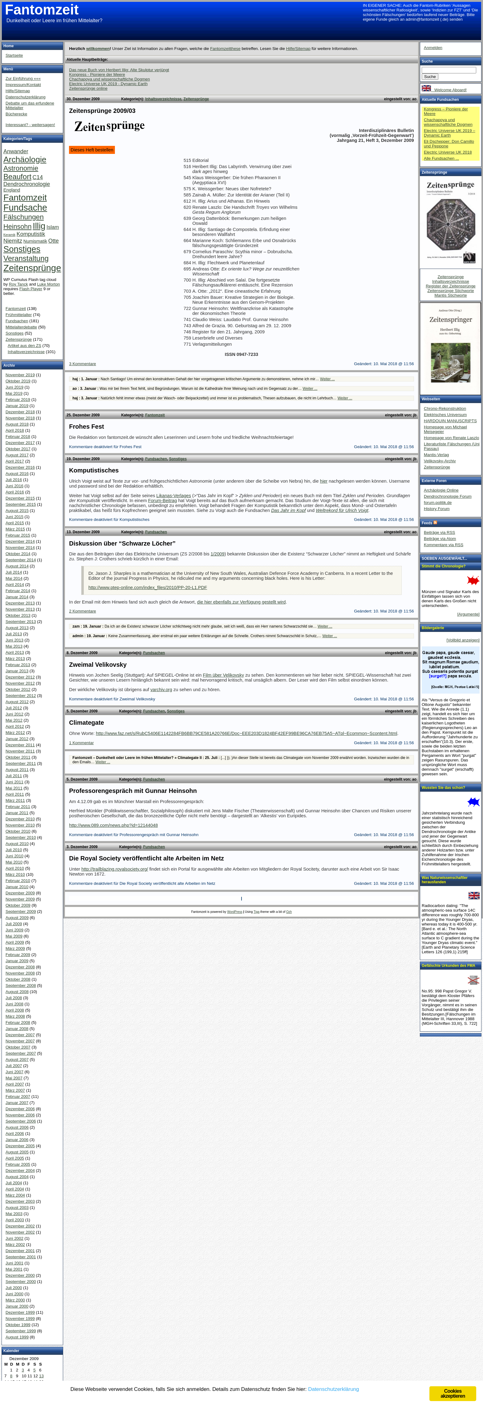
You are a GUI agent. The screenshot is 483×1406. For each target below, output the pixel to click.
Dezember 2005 (20, 1146)
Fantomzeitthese (225, 48)
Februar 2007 (18, 1096)
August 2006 (17, 1127)
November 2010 (20, 825)
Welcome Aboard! (444, 90)
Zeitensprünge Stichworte (450, 290)
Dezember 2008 (20, 967)
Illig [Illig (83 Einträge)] (39, 226)
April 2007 (15, 1084)
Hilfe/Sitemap (298, 48)
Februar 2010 (18, 880)
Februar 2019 (18, 399)
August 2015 (17, 510)
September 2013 (21, 621)
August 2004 (17, 1176)
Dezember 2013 (20, 603)
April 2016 (15, 492)
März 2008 (15, 1016)
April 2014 (15, 584)
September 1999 (21, 1331)
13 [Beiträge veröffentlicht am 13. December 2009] (41, 1376)
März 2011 (15, 800)
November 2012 (20, 683)
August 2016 (17, 473)
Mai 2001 (14, 1269)
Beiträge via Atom (440, 538)
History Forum (437, 508)
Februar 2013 (18, 664)
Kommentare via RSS (443, 544)
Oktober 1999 (18, 1324)
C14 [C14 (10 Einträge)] (38, 177)
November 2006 (20, 1115)
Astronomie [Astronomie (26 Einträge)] (20, 168)
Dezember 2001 (20, 1250)
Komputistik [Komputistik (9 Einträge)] (31, 234)
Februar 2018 (18, 436)
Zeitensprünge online (88, 88)
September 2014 (21, 560)
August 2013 (17, 627)
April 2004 (15, 1189)
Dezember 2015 (20, 498)
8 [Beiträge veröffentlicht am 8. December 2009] (11, 1376)
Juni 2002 (14, 1238)
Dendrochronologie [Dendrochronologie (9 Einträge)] (26, 184)
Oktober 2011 (18, 757)
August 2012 (17, 701)
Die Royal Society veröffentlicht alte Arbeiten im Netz (146, 858)
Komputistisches (94, 470)
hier (323, 481)
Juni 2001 (14, 1263)
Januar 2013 (17, 671)
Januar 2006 (17, 1139)
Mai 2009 (14, 936)
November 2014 (20, 547)
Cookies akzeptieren (452, 1394)
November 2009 (20, 899)
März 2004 (15, 1195)
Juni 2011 (14, 782)
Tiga (256, 911)
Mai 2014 (14, 578)
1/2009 (218, 553)
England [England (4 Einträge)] (11, 190)
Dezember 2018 (20, 412)
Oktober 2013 (18, 615)
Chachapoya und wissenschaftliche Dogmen (109, 79)
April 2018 (15, 430)
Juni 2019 (14, 387)
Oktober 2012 (18, 689)
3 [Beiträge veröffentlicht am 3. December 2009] (23, 1370)
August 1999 (17, 1337)
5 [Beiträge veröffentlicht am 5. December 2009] (34, 1370)
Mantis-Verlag (436, 454)
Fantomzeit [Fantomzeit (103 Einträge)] (25, 197)
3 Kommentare (82, 363)
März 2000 (15, 1300)
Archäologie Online (441, 490)
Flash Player (30, 289)
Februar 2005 (18, 1164)
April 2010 (15, 868)
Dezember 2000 (20, 1275)
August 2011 (17, 769)
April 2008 (15, 1010)
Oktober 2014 (18, 553)
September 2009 (21, 911)
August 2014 (17, 566)
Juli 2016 (14, 479)
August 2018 (17, 424)
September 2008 (21, 985)
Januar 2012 (17, 738)
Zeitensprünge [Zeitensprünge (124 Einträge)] (32, 268)
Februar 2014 (18, 590)
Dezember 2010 (20, 819)
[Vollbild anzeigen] (463, 640)
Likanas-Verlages (173, 495)
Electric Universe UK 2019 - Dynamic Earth (108, 83)
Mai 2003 (14, 1213)
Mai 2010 (14, 862)
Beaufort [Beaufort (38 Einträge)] (17, 176)
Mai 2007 (14, 1078)
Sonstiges (178, 459)
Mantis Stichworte (450, 295)
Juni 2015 (14, 516)
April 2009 (15, 942)
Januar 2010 (17, 886)
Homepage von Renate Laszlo (451, 437)
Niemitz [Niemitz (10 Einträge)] (12, 240)
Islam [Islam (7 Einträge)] (53, 227)
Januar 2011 (17, 812)
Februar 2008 (18, 1022)
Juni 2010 (14, 856)
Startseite (14, 55)
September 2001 (21, 1257)
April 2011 (15, 794)
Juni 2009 (14, 930)
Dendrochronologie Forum (448, 496)
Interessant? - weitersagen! (30, 124)
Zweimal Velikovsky (98, 664)
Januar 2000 (17, 1306)
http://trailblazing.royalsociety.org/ (114, 869)
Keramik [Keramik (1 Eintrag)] (9, 235)
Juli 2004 (14, 1183)
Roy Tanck (18, 284)
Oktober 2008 (18, 979)
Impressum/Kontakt (23, 84)
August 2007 (17, 1059)
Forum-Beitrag (162, 500)
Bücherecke (16, 114)
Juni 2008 (14, 1004)
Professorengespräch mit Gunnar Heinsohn (133, 790)
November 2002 (20, 1232)
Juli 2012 (14, 708)
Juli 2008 (14, 998)
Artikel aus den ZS (24, 345)
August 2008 (17, 991)
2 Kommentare (82, 611)
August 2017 (17, 455)
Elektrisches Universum (445, 414)
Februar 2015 (18, 535)
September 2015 (21, 504)
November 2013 (20, 609)
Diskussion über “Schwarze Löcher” (122, 543)
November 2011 (20, 751)
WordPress (234, 911)
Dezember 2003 (20, 1201)
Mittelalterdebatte (21, 327)
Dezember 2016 (20, 467)
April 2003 (15, 1220)
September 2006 (21, 1121)
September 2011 (21, 763)
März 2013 (15, 658)
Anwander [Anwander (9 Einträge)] (15, 151)
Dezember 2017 (20, 442)
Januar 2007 (17, 1102)
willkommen (98, 48)
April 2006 (15, 1133)
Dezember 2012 (20, 677)
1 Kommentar (81, 742)
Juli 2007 (14, 1065)
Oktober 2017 (18, 449)
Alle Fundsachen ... (441, 158)
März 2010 (15, 874)
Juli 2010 (14, 849)
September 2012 (21, 695)
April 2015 (15, 523)
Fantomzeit (42, 10)
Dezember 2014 (20, 541)
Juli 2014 (14, 572)
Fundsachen (156, 459)
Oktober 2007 (18, 1047)
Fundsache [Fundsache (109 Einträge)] (25, 207)
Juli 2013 (14, 634)
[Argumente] (468, 614)
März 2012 (15, 732)
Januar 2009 (17, 961)
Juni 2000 (14, 1294)
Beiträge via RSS (439, 532)
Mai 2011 (14, 788)
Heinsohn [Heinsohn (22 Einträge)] (17, 226)
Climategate (86, 722)
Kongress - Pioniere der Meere (97, 74)
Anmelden (433, 47)
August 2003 (17, 1207)
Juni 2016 (14, 486)
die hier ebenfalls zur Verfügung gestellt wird (241, 602)
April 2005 (15, 1158)
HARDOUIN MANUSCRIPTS (450, 421)
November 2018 (20, 418)
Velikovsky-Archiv (440, 461)
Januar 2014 (17, 597)
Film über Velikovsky (223, 675)
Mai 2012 (14, 720)
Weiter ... (327, 379)
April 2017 (15, 461)
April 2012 (15, 726)
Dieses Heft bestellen (92, 149)
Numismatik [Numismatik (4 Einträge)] (35, 241)
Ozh (289, 911)
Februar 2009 (18, 954)
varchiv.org (161, 689)
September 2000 (21, 1281)
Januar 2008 (17, 1028)
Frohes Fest (86, 426)
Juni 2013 (14, 640)
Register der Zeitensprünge (451, 286)
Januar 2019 (17, 405)
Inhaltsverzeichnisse (163, 99)
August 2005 (17, 1152)
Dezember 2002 (20, 1226)
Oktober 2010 (18, 831)
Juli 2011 (14, 775)
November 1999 (20, 1318)
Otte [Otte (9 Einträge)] (53, 241)
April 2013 (15, 652)
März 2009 (15, 948)
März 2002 (15, 1244)
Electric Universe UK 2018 (448, 152)
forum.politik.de (438, 502)
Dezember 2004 (20, 1170)
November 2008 (20, 973)
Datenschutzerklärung (26, 97)
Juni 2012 (14, 714)
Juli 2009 (14, 924)
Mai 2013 (14, 646)
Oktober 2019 (18, 381)
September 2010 (21, 837)
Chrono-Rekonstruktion (445, 408)
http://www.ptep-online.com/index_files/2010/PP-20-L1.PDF (147, 587)
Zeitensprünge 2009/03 (102, 110)
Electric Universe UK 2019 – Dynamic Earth (449, 133)
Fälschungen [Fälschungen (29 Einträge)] (23, 217)
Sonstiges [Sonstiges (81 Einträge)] (21, 249)
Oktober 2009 (18, 905)
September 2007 (21, 1053)
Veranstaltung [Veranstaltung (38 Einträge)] (26, 258)
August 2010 (17, 843)
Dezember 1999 (20, 1312)
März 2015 (15, 529)
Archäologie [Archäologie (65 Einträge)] (24, 159)
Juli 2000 (14, 1287)
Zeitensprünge (196, 99)
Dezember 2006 (20, 1109)
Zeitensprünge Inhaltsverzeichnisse (450, 279)
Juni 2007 (14, 1072)
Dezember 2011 (20, 745)
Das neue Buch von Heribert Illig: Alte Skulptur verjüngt (119, 70)
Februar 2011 (18, 806)
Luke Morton (48, 284)
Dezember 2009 (20, 893)
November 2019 (20, 375)
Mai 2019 (14, 393)
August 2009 (17, 917)
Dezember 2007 (20, 1035)
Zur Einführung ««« (23, 78)
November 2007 (20, 1041)
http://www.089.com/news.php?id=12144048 (113, 825)
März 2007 (15, 1090)
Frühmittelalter (19, 314)
